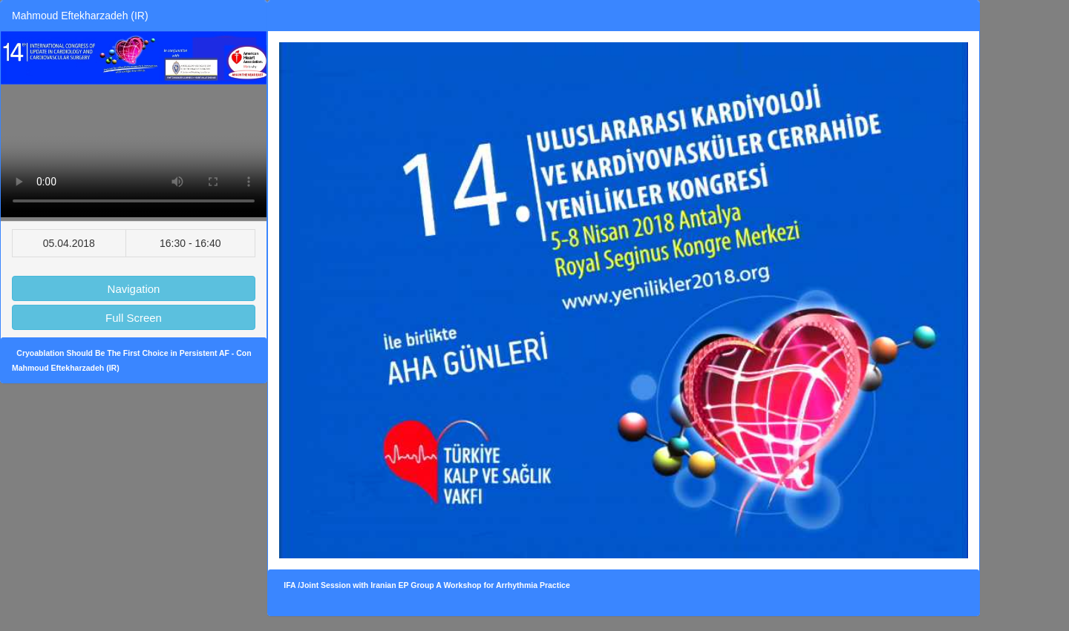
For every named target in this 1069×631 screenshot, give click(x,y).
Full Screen (133, 317)
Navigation (134, 289)
